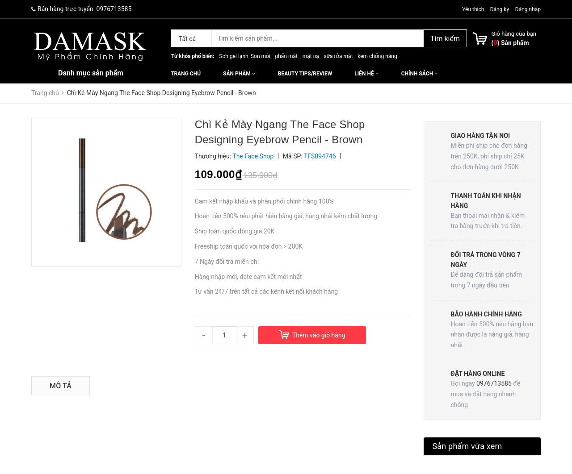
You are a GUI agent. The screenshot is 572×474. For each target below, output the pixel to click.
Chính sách (419, 74)
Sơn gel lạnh (233, 56)
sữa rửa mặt (338, 56)
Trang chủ (186, 74)
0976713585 (114, 8)
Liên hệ (366, 74)
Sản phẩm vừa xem (467, 446)
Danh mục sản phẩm (90, 73)
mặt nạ (311, 56)
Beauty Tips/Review (305, 74)
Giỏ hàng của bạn (514, 33)
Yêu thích (473, 9)
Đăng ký (499, 9)
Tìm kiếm (445, 38)
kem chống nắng (377, 56)
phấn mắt (286, 56)
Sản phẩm (239, 74)
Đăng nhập (528, 9)
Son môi (260, 56)
